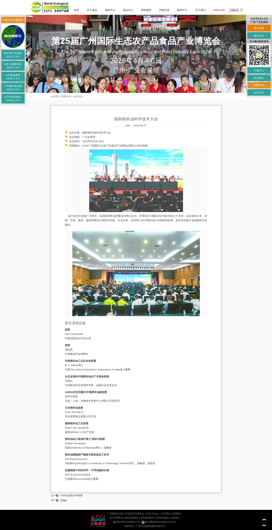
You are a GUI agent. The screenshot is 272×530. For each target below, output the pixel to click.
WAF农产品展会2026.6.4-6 (13, 55)
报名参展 (259, 28)
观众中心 (128, 10)
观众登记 (259, 35)
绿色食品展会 (147, 517)
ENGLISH (219, 10)
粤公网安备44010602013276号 (159, 522)
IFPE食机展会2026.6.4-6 (13, 98)
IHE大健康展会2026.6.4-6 (13, 66)
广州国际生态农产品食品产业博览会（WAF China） (134, 513)
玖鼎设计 (175, 517)
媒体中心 (182, 10)
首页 (76, 10)
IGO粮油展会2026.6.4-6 (13, 77)
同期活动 (164, 10)
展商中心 (110, 10)
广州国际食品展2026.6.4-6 (13, 88)
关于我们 (200, 10)
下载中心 (259, 70)
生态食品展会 (162, 517)
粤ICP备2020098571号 (126, 522)
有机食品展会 (131, 517)
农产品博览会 (116, 517)
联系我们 (177, 513)
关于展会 (92, 10)
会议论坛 (78, 96)
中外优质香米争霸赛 (72, 495)
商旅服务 (146, 10)
